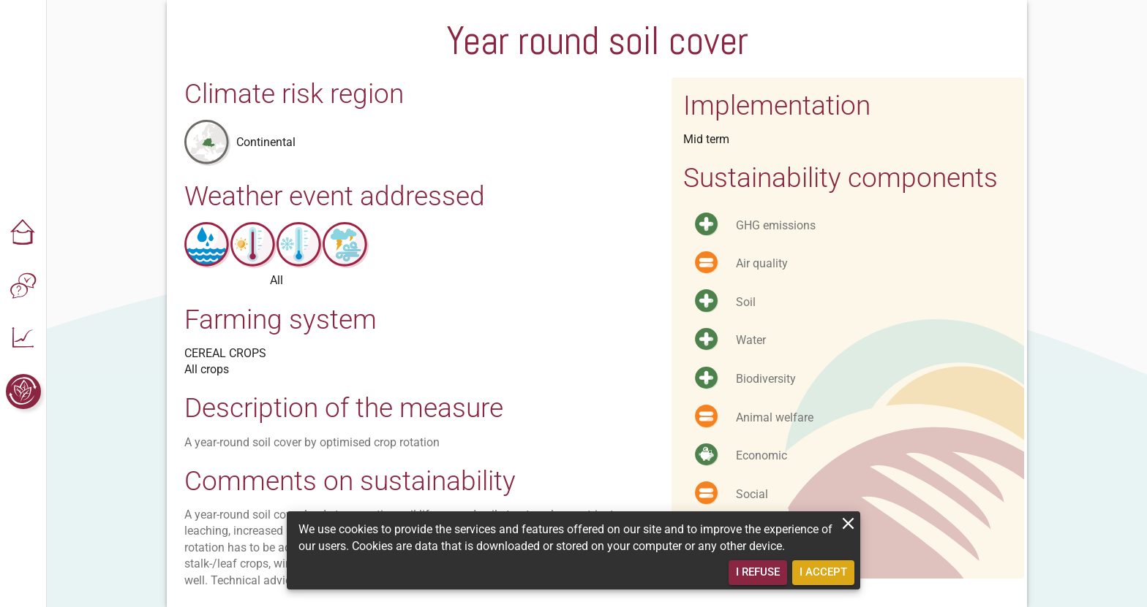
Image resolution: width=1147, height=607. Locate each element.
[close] (848, 523)
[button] (23, 233)
